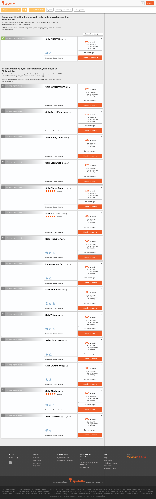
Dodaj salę (83, 460)
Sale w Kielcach (20, 491)
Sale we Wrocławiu (70, 496)
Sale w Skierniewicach (59, 494)
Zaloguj (149, 3)
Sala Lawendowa (54, 366)
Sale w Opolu (115, 491)
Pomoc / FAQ (13, 458)
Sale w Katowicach (8, 491)
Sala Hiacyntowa (54, 239)
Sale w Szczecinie (84, 494)
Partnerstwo (37, 463)
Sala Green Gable (54, 163)
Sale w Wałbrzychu (133, 494)
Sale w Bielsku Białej (23, 489)
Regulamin (37, 466)
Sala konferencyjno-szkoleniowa (62, 416)
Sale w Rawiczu (19, 494)
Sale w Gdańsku (76, 489)
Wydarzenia (108, 460)
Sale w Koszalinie (43, 491)
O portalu (36, 458)
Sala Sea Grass (53, 213)
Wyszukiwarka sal (63, 458)
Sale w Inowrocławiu (133, 489)
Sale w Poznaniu (148, 491)
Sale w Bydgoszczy (48, 489)
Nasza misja (37, 460)
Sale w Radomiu (8, 494)
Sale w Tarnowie (97, 494)
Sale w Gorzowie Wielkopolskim (115, 489)
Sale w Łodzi (78, 491)
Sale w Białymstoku (9, 489)
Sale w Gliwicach (98, 489)
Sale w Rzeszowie (31, 494)
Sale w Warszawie (146, 494)
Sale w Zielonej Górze (98, 496)
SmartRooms (84, 467)
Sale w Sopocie (72, 494)
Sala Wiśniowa (52, 315)
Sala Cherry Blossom (56, 188)
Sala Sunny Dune (54, 137)
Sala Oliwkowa (52, 391)
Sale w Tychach (120, 494)
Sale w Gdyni (87, 489)
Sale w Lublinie (68, 491)
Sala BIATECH (52, 39)
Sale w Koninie (32, 491)
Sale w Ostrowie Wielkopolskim (131, 491)
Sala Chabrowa (53, 340)
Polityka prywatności (110, 463)
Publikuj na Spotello (110, 468)
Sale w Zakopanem (83, 496)
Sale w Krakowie (56, 491)
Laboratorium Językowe (57, 264)
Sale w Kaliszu (146, 489)
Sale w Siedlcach (44, 494)
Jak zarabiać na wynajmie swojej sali (89, 464)
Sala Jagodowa (53, 289)
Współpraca (108, 466)
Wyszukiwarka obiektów (65, 460)
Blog (105, 458)
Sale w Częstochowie (62, 489)
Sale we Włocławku (56, 496)
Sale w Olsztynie (104, 491)
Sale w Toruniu (108, 494)
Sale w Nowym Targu (90, 491)
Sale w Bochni (36, 489)
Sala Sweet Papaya (55, 87)
